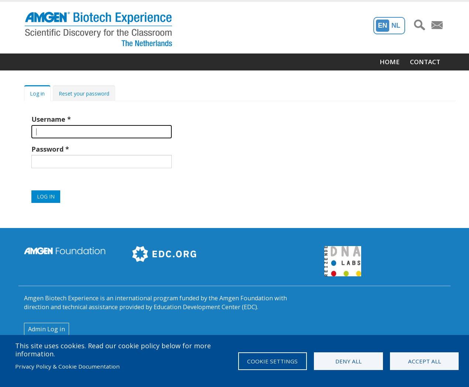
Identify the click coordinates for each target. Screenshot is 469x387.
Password (47, 149)
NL (395, 25)
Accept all (424, 361)
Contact (425, 62)
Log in (37, 93)
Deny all (348, 361)
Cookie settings (272, 361)
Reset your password (84, 93)
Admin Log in (46, 329)
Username (48, 119)
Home (390, 62)
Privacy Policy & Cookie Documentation (67, 366)
